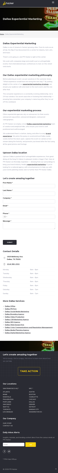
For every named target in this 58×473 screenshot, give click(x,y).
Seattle (6, 407)
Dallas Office (10, 306)
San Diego (7, 404)
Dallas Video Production (14, 317)
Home (2, 34)
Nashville (7, 397)
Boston (32, 394)
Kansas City (34, 409)
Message (7, 221)
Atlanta (6, 392)
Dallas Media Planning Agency (17, 330)
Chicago (32, 399)
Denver (32, 404)
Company (7, 198)
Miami (5, 394)
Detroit (32, 407)
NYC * (31, 388)
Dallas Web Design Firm (14, 325)
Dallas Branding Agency (14, 314)
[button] (53, 4)
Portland (7, 402)
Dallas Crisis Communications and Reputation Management (29, 327)
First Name (8, 183)
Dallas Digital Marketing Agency (18, 333)
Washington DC (35, 412)
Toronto (7, 409)
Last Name (8, 190)
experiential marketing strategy (36, 84)
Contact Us (8, 426)
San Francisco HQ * (11, 388)
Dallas (32, 402)
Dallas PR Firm (10, 309)
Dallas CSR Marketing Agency (17, 319)
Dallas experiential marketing (39, 124)
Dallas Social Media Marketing (17, 311)
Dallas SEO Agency (12, 322)
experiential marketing (36, 164)
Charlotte (33, 397)
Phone (6, 213)
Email (5, 206)
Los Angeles (8, 412)
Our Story (7, 423)
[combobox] (5, 217)
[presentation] (18, 235)
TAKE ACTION (29, 371)
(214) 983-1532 (13, 264)
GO (31, 444)
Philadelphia (8, 399)
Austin (32, 392)
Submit (10, 242)
